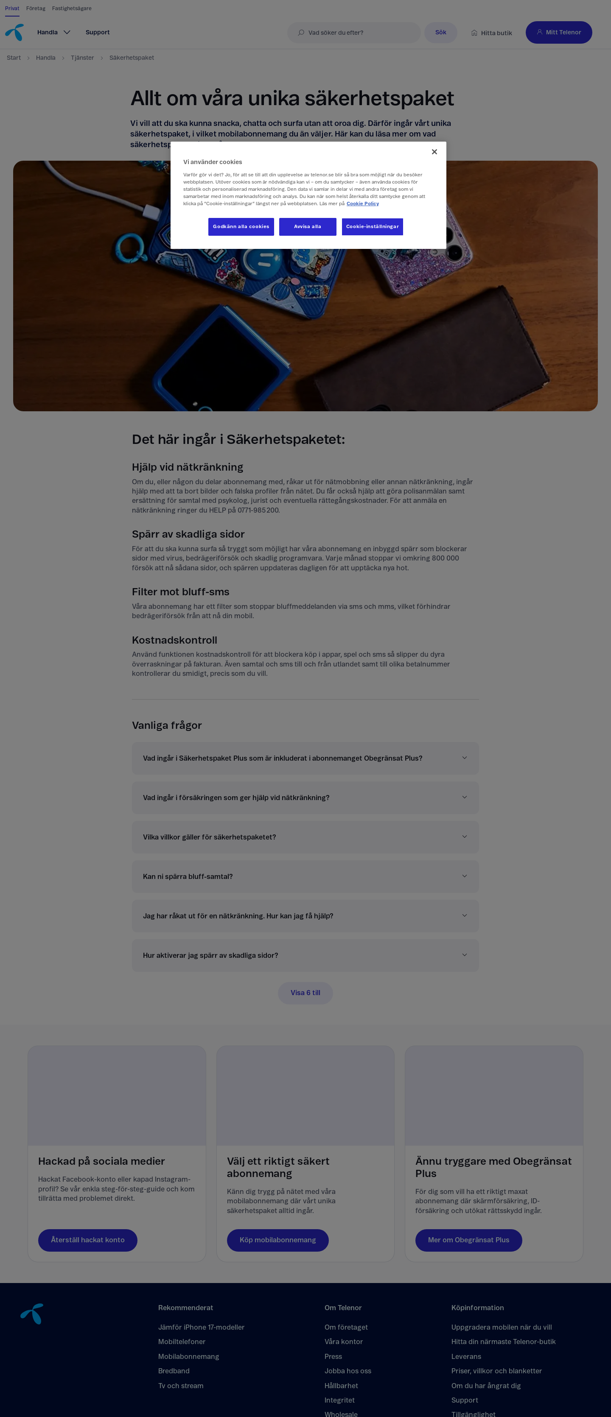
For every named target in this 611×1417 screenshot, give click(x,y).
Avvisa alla (307, 226)
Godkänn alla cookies (241, 226)
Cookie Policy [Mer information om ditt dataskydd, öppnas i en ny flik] (363, 203)
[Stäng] (434, 151)
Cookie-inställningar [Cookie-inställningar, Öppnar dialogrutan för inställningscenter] (372, 226)
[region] (308, 195)
